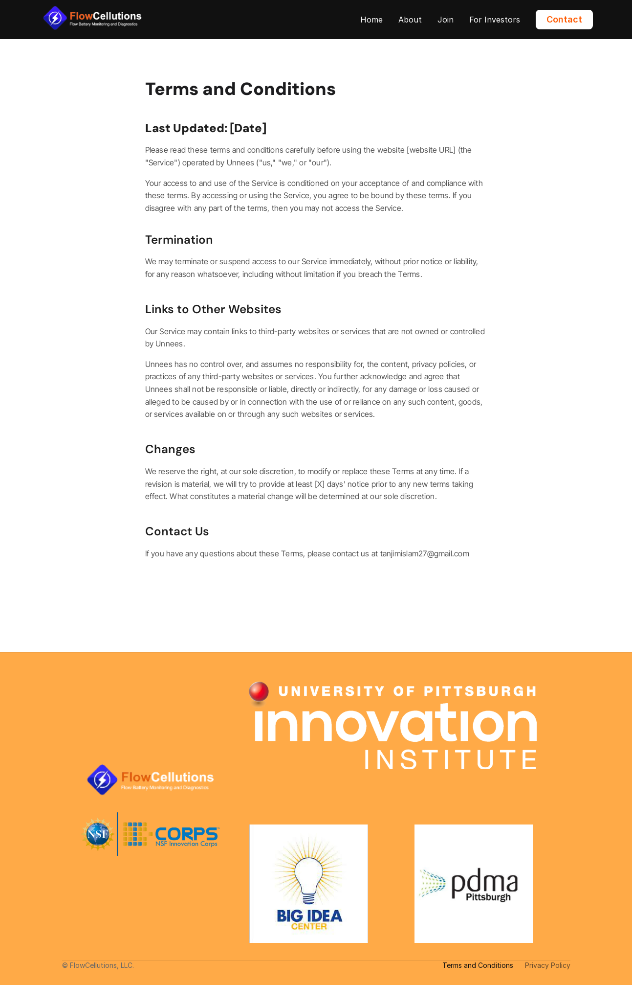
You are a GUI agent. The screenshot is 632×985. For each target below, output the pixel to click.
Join (445, 19)
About (410, 19)
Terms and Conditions (477, 965)
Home (371, 19)
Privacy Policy (547, 965)
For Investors (494, 19)
